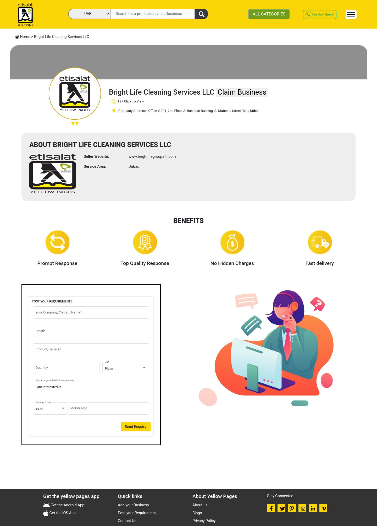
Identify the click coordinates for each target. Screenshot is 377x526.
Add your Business (133, 505)
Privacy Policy (204, 521)
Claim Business (242, 92)
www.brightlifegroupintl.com (152, 156)
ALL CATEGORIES (269, 14)
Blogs (197, 513)
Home (22, 37)
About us (199, 505)
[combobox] (126, 369)
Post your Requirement (137, 513)
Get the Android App (67, 505)
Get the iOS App (62, 513)
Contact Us (127, 521)
